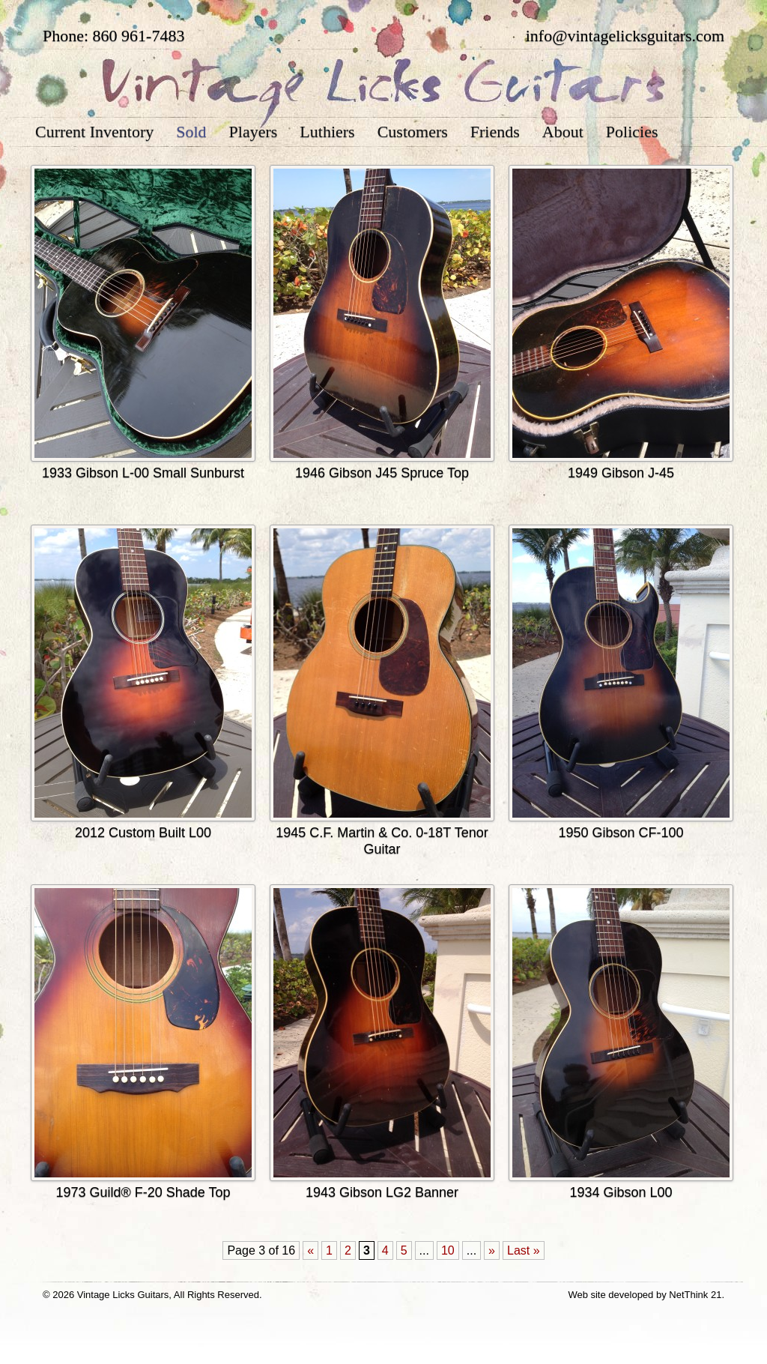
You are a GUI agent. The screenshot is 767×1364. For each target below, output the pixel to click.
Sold (191, 131)
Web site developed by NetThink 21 (644, 1294)
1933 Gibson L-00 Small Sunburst (143, 472)
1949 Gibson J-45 (621, 472)
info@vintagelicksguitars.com (625, 35)
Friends (495, 131)
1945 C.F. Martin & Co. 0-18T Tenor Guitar (382, 841)
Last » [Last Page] (523, 1250)
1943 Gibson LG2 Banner (382, 1192)
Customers (413, 131)
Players (253, 131)
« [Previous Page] (310, 1250)
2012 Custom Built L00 (143, 832)
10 (448, 1250)
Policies (632, 131)
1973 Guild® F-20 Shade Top (142, 1192)
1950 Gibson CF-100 (620, 832)
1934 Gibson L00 (620, 1192)
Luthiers (327, 131)
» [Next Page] (491, 1250)
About (562, 131)
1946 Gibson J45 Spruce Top (382, 472)
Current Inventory (94, 131)
